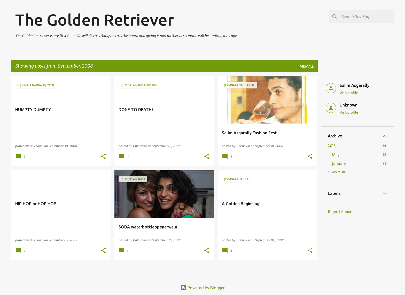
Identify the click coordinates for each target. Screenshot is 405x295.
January (339, 163)
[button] (103, 156)
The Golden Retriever (94, 20)
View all (307, 66)
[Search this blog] (367, 16)
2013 (332, 145)
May (336, 154)
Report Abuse (340, 211)
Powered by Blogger (202, 287)
